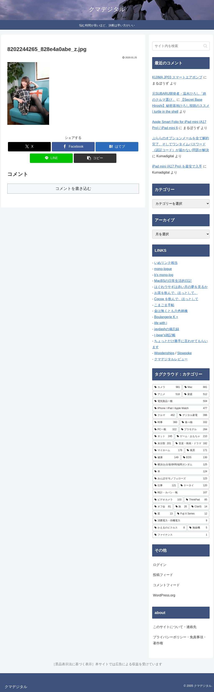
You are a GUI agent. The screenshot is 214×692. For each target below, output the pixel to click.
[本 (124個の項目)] (181, 471)
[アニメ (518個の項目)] (167, 394)
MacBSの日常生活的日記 (173, 281)
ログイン (159, 565)
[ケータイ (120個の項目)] (194, 485)
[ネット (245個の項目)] (163, 436)
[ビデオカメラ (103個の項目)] (168, 500)
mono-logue (163, 269)
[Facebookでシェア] (73, 146)
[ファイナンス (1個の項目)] (181, 535)
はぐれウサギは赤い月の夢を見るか (181, 287)
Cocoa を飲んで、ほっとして (176, 299)
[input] (180, 46)
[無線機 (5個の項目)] (198, 528)
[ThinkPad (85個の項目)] (196, 500)
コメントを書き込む (73, 188)
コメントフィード (166, 585)
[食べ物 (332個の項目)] (194, 422)
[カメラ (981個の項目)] (167, 387)
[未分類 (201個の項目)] (163, 443)
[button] (95, 158)
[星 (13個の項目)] (164, 514)
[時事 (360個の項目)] (166, 422)
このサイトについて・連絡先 (174, 627)
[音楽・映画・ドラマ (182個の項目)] (191, 443)
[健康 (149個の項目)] (166, 457)
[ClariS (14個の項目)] (199, 507)
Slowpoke (184, 353)
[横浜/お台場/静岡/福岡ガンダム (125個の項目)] (181, 465)
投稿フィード (163, 575)
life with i (160, 323)
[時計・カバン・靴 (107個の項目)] (181, 493)
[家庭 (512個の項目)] (195, 394)
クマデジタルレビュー (171, 359)
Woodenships (164, 353)
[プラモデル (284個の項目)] (194, 429)
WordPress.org (164, 595)
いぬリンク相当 (166, 263)
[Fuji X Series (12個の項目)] (192, 514)
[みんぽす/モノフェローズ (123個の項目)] (181, 479)
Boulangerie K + (166, 317)
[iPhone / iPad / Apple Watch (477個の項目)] (181, 408)
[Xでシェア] (29, 146)
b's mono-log (163, 275)
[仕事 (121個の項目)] (165, 485)
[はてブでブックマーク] (117, 146)
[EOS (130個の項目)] (195, 457)
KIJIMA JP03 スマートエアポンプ (177, 77)
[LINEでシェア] (51, 158)
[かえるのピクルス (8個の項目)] (170, 528)
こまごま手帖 (164, 305)
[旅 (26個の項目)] (181, 507)
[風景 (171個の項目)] (197, 450)
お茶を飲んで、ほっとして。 (176, 293)
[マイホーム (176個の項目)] (168, 450)
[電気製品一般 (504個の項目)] (181, 401)
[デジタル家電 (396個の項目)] (193, 415)
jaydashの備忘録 (166, 329)
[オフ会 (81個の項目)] (163, 507)
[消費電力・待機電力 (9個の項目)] (181, 521)
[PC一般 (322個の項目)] (165, 429)
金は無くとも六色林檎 (171, 311)
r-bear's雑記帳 (165, 335)
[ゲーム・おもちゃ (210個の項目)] (192, 436)
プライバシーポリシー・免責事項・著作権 (179, 640)
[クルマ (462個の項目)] (165, 415)
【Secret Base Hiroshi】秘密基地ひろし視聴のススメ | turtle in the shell (180, 106)
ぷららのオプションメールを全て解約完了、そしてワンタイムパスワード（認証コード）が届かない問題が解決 (180, 144)
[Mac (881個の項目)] (196, 387)
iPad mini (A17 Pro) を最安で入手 (177, 166)
